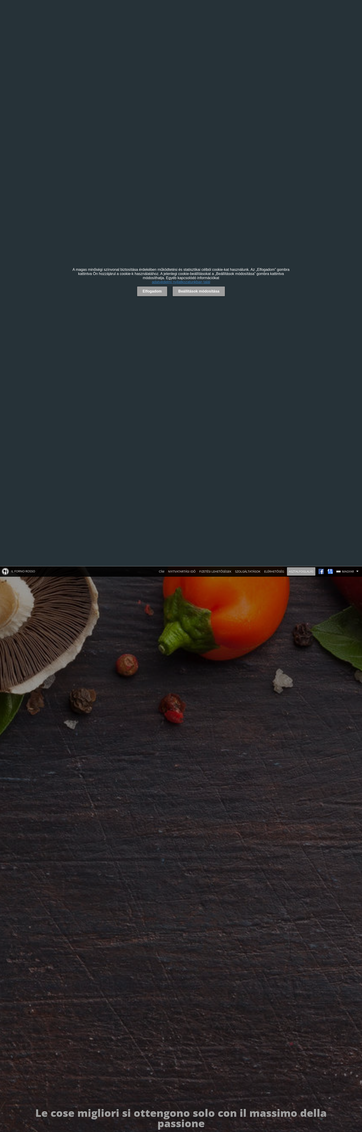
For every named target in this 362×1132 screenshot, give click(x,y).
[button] (348, 571)
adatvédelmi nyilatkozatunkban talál (181, 282)
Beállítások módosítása (198, 291)
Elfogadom (152, 291)
